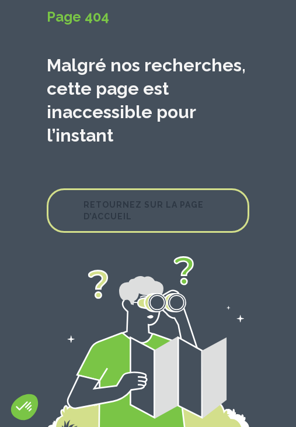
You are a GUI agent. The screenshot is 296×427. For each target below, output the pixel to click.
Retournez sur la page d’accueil (143, 210)
